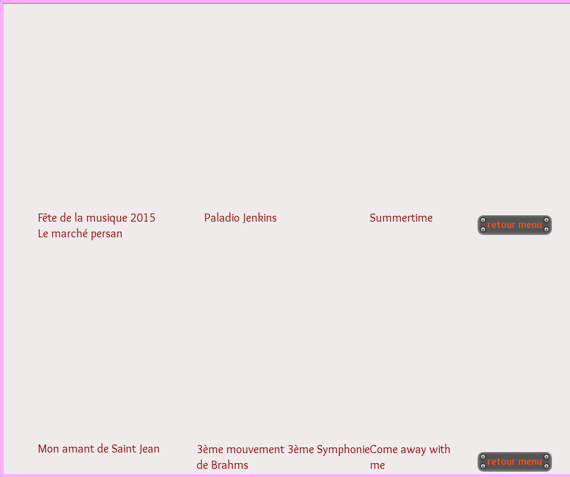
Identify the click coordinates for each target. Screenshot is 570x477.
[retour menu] (515, 225)
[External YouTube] (115, 118)
